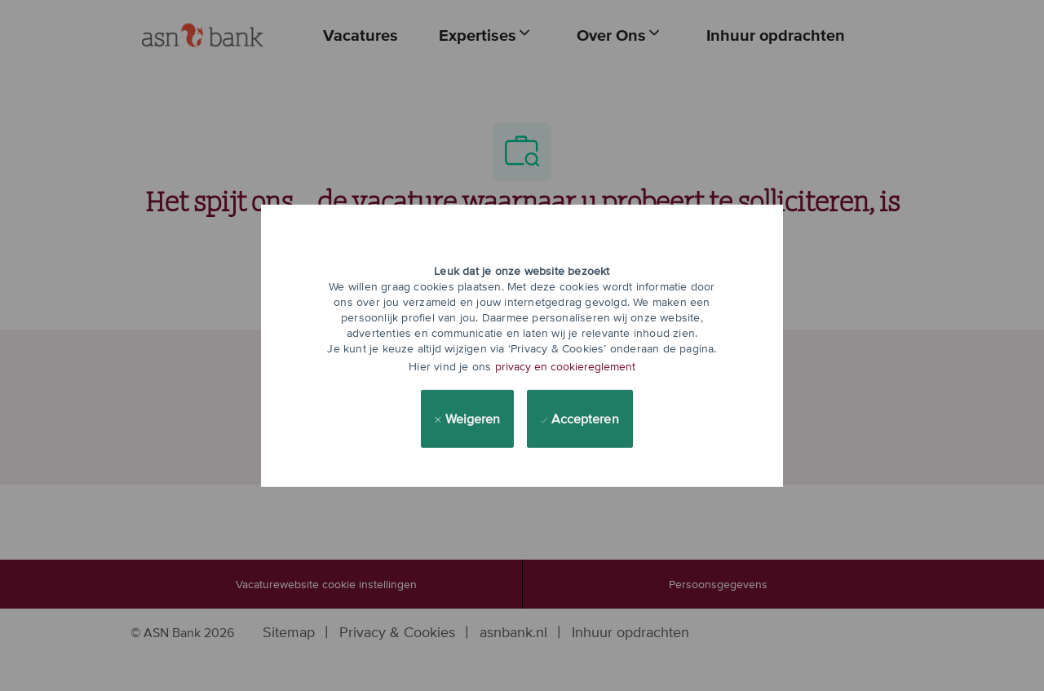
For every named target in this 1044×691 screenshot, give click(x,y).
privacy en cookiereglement (565, 366)
